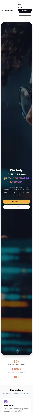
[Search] (25, 17)
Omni (19, 4)
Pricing (20, 7)
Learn (19, 2)
